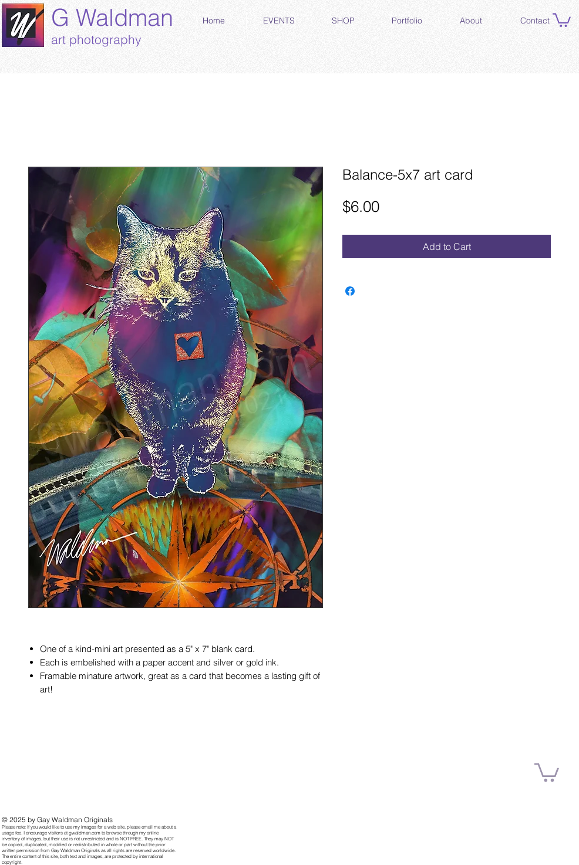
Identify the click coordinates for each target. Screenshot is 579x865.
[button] (562, 19)
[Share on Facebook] (350, 291)
